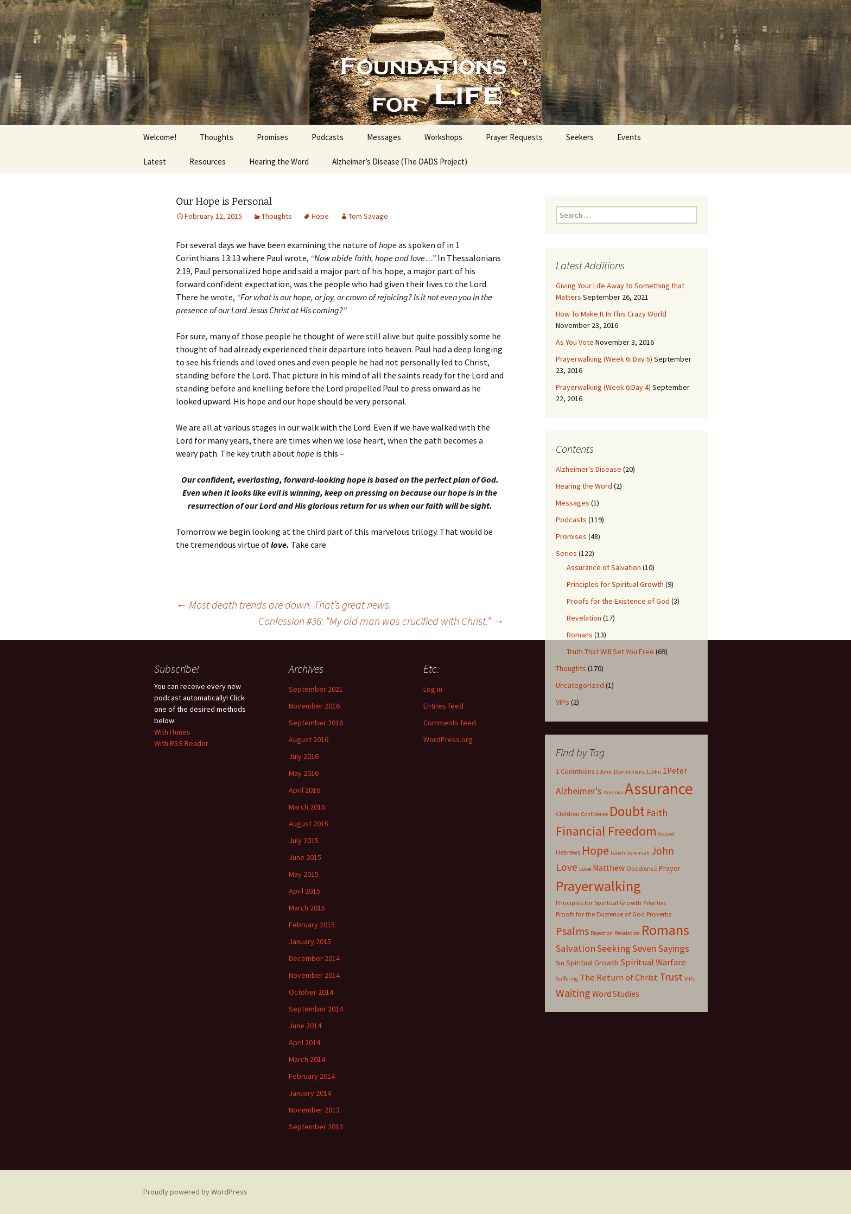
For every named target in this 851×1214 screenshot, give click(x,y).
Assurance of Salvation (604, 567)
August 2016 (308, 739)
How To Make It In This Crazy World (611, 314)
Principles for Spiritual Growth (615, 584)
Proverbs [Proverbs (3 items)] (658, 914)
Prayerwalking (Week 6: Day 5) (604, 359)
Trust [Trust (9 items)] (671, 976)
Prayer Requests (514, 137)
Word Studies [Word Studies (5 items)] (615, 994)
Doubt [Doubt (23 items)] (627, 811)
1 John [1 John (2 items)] (604, 771)
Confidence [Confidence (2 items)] (594, 814)
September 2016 (316, 723)
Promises (272, 137)
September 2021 (316, 689)
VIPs (562, 702)
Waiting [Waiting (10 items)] (573, 993)
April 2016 (304, 790)
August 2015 (308, 824)
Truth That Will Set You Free (610, 651)
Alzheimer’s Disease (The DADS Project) (399, 161)
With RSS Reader (181, 743)
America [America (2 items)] (613, 792)
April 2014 (304, 1042)
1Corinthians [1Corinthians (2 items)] (629, 771)
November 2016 (314, 706)
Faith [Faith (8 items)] (657, 812)
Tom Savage (368, 216)
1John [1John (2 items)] (653, 771)
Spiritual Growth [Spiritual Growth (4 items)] (592, 963)
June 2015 (305, 857)
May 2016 (304, 773)
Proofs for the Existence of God (618, 601)
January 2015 (310, 941)
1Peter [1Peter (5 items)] (675, 771)
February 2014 (312, 1076)
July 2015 (304, 840)
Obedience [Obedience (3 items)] (641, 868)
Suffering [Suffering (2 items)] (567, 978)
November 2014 (314, 975)
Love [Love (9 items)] (566, 867)
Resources (207, 161)
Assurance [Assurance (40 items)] (659, 789)
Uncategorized (580, 685)
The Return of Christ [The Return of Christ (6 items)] (619, 977)
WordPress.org (448, 739)
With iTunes (172, 732)
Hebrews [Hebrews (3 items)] (568, 852)
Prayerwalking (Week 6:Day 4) (603, 387)
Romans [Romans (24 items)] (665, 930)
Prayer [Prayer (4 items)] (670, 868)
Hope (320, 216)
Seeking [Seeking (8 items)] (614, 948)
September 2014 (316, 1009)
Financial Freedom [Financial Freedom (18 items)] (606, 831)
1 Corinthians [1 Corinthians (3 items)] (575, 771)
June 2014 (305, 1025)
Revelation (584, 618)
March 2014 (307, 1059)
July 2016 (304, 756)
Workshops (443, 137)
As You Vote (575, 342)
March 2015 (307, 908)
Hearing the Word (279, 161)
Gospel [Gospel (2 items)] (666, 833)
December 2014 (314, 958)
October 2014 (311, 992)
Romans (580, 635)
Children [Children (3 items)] (568, 814)
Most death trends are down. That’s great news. (283, 604)
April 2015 (304, 891)
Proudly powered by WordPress (195, 1192)
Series (566, 553)
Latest (154, 161)
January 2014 (310, 1093)
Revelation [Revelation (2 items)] (627, 933)
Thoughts (216, 137)
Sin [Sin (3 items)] (560, 963)
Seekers (580, 137)
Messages (384, 137)
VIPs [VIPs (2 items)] (689, 978)
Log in (432, 689)
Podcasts (328, 137)
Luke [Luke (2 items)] (585, 868)
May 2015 (304, 874)
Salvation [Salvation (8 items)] (575, 948)
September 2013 (316, 1126)
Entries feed (443, 706)
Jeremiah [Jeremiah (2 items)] (638, 852)
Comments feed (449, 723)
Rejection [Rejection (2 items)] (601, 933)
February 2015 (312, 925)
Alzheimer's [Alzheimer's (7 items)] (579, 791)
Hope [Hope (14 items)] (595, 850)
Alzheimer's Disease (588, 469)
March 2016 (307, 807)
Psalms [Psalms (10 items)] (572, 931)
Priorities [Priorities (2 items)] (654, 903)
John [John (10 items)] (662, 850)
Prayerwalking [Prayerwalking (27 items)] (598, 886)
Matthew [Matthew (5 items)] (609, 868)
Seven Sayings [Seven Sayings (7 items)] (660, 948)
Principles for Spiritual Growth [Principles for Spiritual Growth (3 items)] (599, 903)
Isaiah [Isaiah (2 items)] (618, 852)
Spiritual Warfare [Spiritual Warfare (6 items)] (653, 962)
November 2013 (314, 1110)
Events (629, 137)
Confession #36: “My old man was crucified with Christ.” (381, 621)
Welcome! (159, 137)
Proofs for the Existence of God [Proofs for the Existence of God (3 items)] (600, 914)
